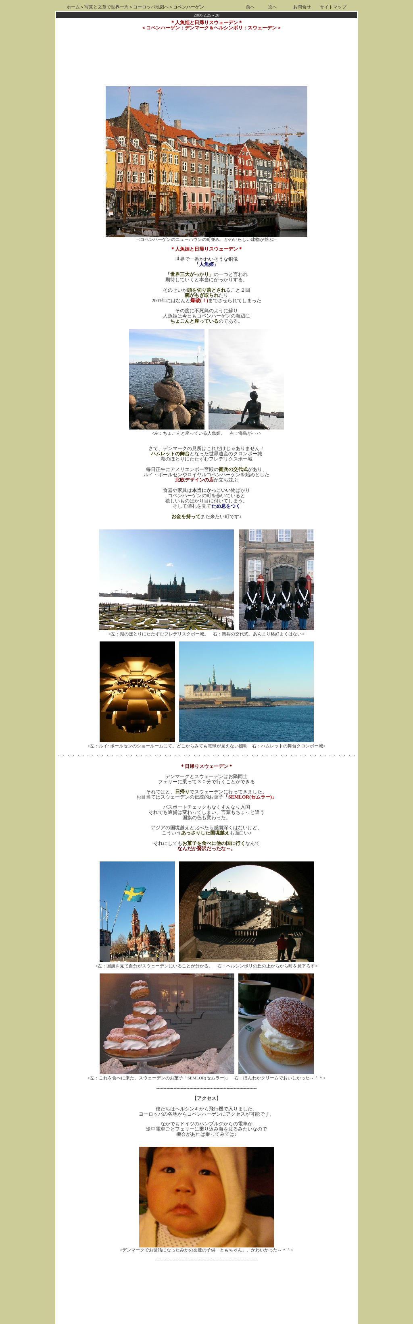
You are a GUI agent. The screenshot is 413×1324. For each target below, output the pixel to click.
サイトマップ (333, 7)
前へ (250, 7)
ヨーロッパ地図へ (151, 7)
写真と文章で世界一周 (106, 7)
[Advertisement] (206, 1271)
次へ (272, 7)
